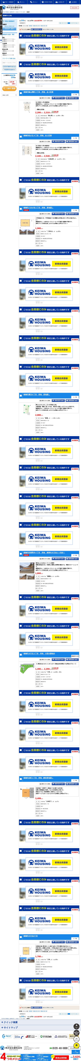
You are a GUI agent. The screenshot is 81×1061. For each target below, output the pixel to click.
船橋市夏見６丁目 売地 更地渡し (37, 394)
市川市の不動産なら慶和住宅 (8, 12)
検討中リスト (1, 20)
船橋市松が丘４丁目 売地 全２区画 (38, 135)
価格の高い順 (44, 25)
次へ (77, 23)
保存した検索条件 (1, 30)
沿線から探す (5, 95)
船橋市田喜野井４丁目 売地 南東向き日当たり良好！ (44, 553)
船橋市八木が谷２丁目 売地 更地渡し (38, 208)
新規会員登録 (74, 7)
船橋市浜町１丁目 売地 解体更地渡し (38, 778)
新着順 (30, 25)
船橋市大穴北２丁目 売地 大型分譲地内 (39, 653)
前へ (61, 23)
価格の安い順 (36, 25)
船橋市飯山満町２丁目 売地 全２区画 (38, 92)
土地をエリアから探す (20, 12)
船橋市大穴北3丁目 (31, 936)
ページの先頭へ (76, 1052)
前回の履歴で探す (1, 10)
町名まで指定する (9, 26)
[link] (7, 1036)
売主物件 (1, 38)
